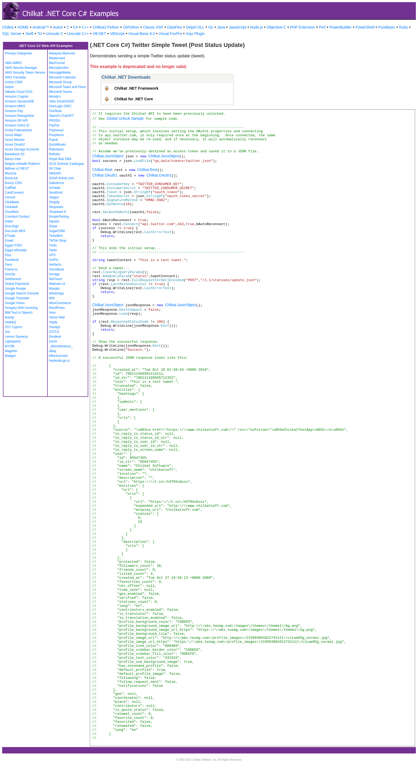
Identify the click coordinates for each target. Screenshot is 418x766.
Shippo (54, 197)
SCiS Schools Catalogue (66, 164)
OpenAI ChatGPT (61, 116)
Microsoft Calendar (62, 77)
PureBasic (386, 27)
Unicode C (54, 33)
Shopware (56, 207)
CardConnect (14, 192)
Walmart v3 (57, 284)
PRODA (55, 120)
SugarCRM (57, 231)
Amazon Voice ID (17, 125)
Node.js (256, 27)
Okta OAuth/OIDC (62, 101)
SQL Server (12, 33)
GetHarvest (13, 279)
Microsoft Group (60, 82)
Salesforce (56, 183)
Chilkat (8, 27)
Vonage (54, 274)
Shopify (54, 202)
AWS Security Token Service (25, 72)
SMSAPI (55, 173)
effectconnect (58, 356)
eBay (52, 351)
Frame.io (11, 269)
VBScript (117, 33)
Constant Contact (17, 216)
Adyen (9, 87)
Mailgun (10, 356)
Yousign (54, 327)
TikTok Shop (58, 240)
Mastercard (57, 58)
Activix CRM (13, 82)
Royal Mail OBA (60, 159)
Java (221, 27)
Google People (15, 288)
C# (75, 27)
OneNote (55, 111)
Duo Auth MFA (15, 231)
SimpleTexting (59, 216)
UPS (52, 255)
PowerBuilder (340, 27)
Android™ (41, 27)
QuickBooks (57, 144)
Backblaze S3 (14, 154)
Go (210, 27)
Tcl (39, 33)
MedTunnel (57, 63)
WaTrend (55, 279)
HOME (23, 27)
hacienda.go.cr (59, 360)
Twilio (53, 250)
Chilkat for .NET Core (133, 99)
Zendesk (55, 336)
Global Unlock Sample (125, 118)
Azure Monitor (15, 140)
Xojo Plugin (195, 33)
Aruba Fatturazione (18, 130)
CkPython (131, 27)
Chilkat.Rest (102, 169)
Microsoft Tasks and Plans (67, 87)
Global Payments (17, 284)
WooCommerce (60, 303)
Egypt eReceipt (15, 250)
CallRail (10, 188)
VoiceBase (56, 269)
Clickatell (11, 207)
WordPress (57, 308)
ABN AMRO (13, 63)
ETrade (10, 236)
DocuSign (12, 226)
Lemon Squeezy (16, 336)
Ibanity (9, 317)
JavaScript (237, 27)
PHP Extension (302, 27)
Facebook (12, 260)
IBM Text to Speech (19, 312)
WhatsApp (56, 293)
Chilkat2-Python (106, 27)
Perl (322, 27)
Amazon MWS (15, 106)
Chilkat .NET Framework (136, 88)
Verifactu (55, 264)
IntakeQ (10, 322)
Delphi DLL (195, 27)
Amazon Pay (14, 111)
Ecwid (9, 240)
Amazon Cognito (17, 96)
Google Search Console (22, 293)
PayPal (54, 125)
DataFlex (174, 27)
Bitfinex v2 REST (17, 168)
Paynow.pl (56, 130)
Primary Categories (18, 53)
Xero (52, 312)
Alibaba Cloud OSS (18, 92)
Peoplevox (56, 135)
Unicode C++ (78, 33)
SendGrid (56, 192)
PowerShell (365, 27)
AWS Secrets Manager (21, 68)
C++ (85, 27)
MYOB (9, 346)
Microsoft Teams (60, 92)
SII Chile (55, 168)
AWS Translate (15, 77)
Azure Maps (13, 135)
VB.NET (99, 33)
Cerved (10, 197)
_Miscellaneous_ (61, 346)
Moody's (55, 96)
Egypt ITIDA (13, 245)
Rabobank (56, 149)
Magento (11, 351)
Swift (29, 33)
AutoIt (58, 27)
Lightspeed (13, 341)
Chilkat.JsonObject (107, 156)
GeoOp (10, 274)
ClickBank (12, 202)
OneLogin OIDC (60, 106)
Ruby (403, 27)
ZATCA (54, 332)
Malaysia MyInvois (62, 53)
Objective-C (276, 27)
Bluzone (10, 173)
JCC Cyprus (13, 327)
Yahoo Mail (57, 317)
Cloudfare (12, 212)
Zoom (53, 341)
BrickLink (11, 178)
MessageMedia (60, 72)
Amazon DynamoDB (19, 101)
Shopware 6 (57, 212)
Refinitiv (55, 154)
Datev (9, 221)
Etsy (8, 255)
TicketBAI (56, 236)
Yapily (53, 322)
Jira (7, 332)
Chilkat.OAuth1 (104, 175)
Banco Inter (13, 159)
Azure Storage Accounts (22, 149)
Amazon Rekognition (19, 116)
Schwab (55, 188)
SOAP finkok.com (61, 178)
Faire (8, 264)
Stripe (53, 226)
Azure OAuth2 (15, 144)
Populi (53, 140)
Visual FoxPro (170, 33)
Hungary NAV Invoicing (21, 308)
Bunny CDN (13, 183)
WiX (52, 298)
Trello (53, 245)
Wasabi (54, 288)
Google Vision (15, 303)
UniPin (53, 260)
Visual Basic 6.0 (141, 33)
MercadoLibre (59, 68)
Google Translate (17, 298)
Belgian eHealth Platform (22, 164)
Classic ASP (153, 27)
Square (54, 221)
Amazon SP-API (16, 120)
